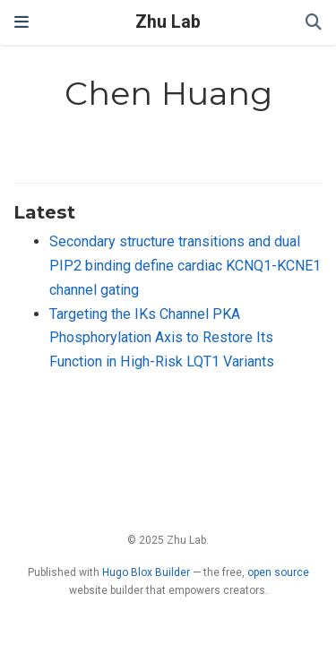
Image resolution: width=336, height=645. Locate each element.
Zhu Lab (168, 22)
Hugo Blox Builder (146, 572)
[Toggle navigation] (21, 22)
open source (278, 572)
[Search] (314, 23)
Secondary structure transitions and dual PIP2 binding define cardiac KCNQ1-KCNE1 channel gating (185, 265)
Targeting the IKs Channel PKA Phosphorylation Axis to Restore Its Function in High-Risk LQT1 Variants (161, 337)
